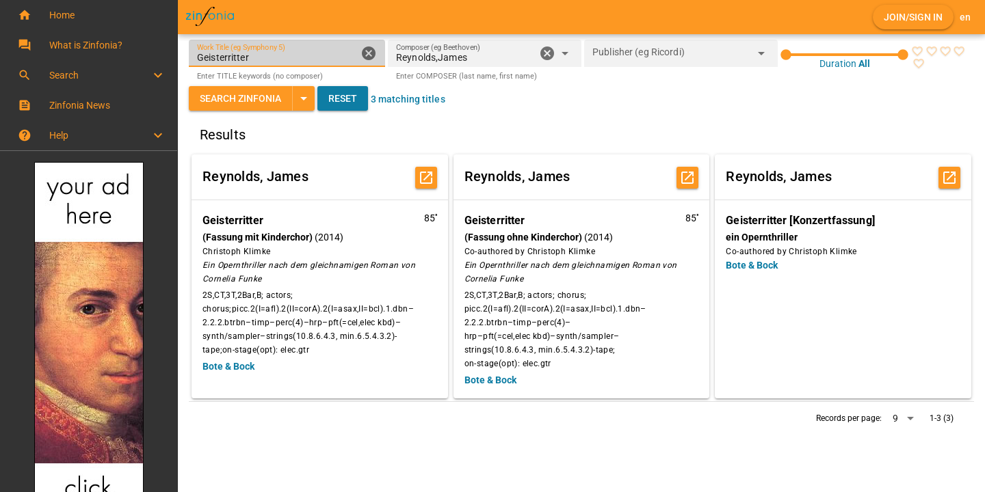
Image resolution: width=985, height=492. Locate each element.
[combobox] (465, 57)
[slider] (844, 54)
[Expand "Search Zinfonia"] (303, 98)
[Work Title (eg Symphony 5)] (276, 53)
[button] (88, 15)
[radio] (917, 51)
